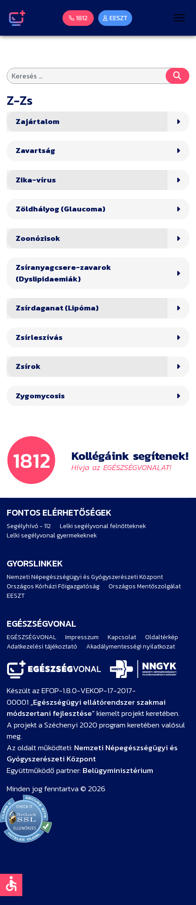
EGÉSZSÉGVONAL (31, 637)
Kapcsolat (122, 637)
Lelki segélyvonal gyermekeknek (52, 535)
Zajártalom (37, 121)
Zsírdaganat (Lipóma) (57, 308)
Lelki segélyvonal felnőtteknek (103, 526)
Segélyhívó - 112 (29, 526)
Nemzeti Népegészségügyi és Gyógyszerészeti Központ (85, 577)
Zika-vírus (36, 180)
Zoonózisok (38, 238)
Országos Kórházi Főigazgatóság (53, 586)
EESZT (16, 595)
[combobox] (98, 76)
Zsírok (28, 366)
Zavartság (35, 150)
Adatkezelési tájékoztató (42, 646)
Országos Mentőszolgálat (144, 586)
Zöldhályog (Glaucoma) (60, 209)
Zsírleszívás (39, 337)
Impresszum (82, 637)
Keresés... (177, 76)
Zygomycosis (40, 395)
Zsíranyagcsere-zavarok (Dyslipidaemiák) (63, 273)
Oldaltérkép (161, 637)
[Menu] (179, 17)
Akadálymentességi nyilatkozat (130, 646)
